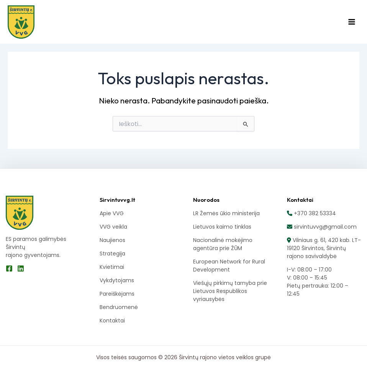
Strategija (112, 253)
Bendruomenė (119, 307)
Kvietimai (112, 267)
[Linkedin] (20, 268)
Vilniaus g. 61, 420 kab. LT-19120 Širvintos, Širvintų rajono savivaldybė (324, 248)
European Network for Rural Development (229, 265)
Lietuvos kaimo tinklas (222, 227)
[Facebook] (9, 268)
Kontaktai (112, 320)
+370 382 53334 (314, 213)
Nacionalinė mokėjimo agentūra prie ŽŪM (222, 244)
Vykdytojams (117, 280)
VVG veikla (113, 227)
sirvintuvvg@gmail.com (324, 227)
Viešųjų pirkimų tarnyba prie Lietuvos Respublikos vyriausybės (230, 291)
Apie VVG (112, 213)
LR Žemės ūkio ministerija (226, 213)
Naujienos (112, 240)
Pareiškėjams (117, 294)
